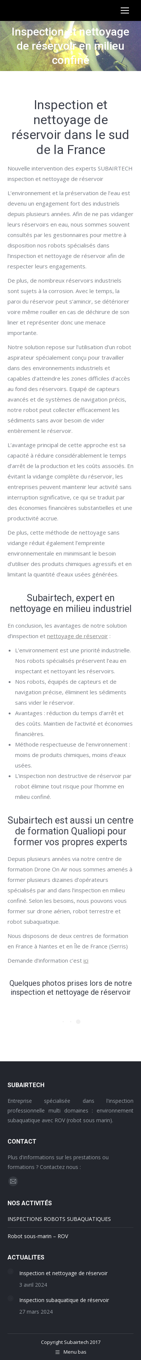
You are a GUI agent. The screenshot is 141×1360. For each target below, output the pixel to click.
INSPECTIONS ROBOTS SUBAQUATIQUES (59, 1218)
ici (85, 960)
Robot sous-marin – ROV (38, 1236)
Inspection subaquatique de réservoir (64, 1300)
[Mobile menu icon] (124, 10)
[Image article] (11, 1271)
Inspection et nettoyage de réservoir (63, 1273)
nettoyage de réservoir (77, 636)
